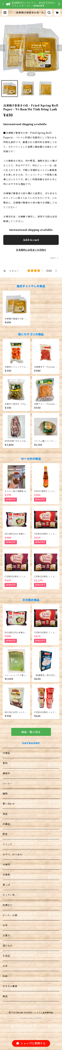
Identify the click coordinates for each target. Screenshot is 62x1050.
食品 (5, 813)
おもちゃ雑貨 (10, 986)
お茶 (5, 925)
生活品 (6, 955)
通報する (54, 258)
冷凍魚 (6, 874)
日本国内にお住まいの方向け (31, 249)
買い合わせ (9, 803)
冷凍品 (6, 753)
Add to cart (31, 240)
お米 (5, 965)
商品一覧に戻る (31, 732)
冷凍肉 (6, 864)
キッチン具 (9, 894)
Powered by (31, 1018)
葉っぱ (6, 884)
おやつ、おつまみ (12, 854)
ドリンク (7, 844)
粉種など (7, 905)
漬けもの (7, 945)
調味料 (6, 773)
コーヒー (7, 783)
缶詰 (5, 976)
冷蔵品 (6, 824)
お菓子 (6, 935)
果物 (5, 763)
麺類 (5, 793)
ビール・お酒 (10, 915)
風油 (5, 996)
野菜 (5, 834)
